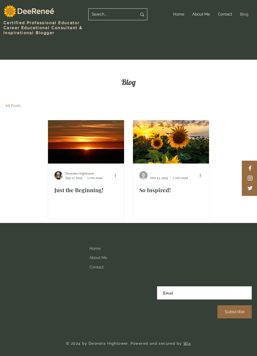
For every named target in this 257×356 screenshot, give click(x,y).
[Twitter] (250, 188)
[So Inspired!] (171, 142)
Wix (187, 343)
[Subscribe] (234, 311)
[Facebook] (250, 168)
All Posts (13, 105)
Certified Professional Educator (41, 23)
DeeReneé (35, 11)
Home (95, 248)
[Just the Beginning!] (86, 142)
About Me (98, 257)
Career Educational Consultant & (42, 28)
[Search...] (110, 14)
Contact (96, 267)
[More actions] (117, 175)
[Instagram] (250, 178)
